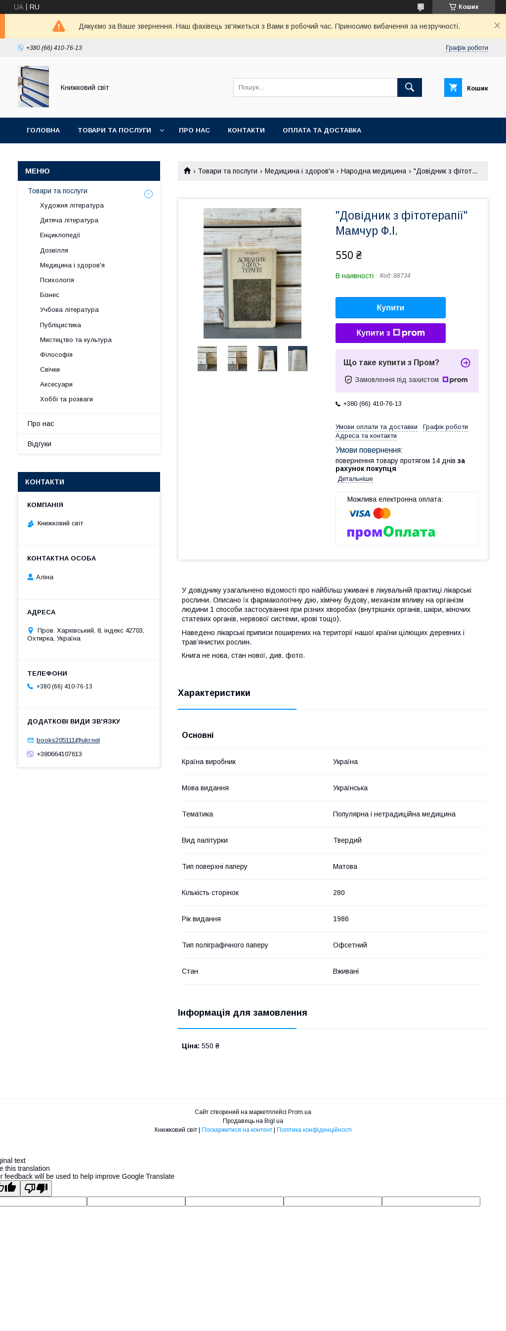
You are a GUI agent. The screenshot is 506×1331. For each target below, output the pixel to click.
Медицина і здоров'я (299, 171)
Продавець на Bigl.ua (253, 1120)
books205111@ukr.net (68, 740)
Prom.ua (299, 1112)
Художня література (72, 205)
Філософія (56, 354)
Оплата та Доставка (322, 130)
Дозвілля (54, 250)
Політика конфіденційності (314, 1129)
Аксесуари (56, 384)
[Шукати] (409, 87)
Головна (43, 130)
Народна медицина (373, 171)
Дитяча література (69, 220)
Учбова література (69, 309)
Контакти (246, 130)
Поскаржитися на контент (237, 1129)
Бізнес (49, 295)
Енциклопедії (60, 235)
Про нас (194, 130)
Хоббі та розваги (66, 399)
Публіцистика (60, 325)
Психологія (57, 280)
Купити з (390, 333)
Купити (391, 307)
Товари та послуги (114, 130)
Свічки (50, 369)
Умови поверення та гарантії (82, 156)
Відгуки (39, 444)
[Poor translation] (36, 1188)
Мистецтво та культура (76, 339)
